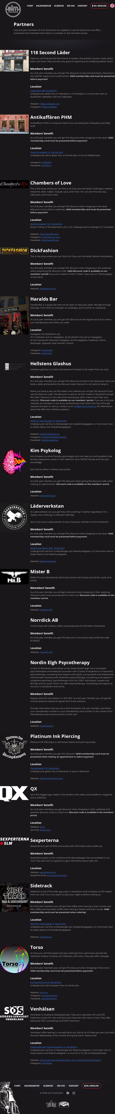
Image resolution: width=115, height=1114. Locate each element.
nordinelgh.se (46, 726)
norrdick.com (46, 652)
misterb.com (46, 610)
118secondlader (49, 107)
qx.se (42, 827)
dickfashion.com (48, 288)
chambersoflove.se (49, 234)
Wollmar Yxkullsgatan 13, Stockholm (48, 421)
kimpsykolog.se (47, 496)
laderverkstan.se (48, 561)
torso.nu (44, 992)
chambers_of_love (51, 237)
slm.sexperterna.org (57, 875)
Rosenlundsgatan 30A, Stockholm (47, 548)
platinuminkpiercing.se (51, 778)
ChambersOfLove (50, 240)
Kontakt (82, 5)
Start (30, 5)
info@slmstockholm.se (85, 406)
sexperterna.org (48, 872)
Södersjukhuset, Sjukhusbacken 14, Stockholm (53, 1047)
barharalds (47, 350)
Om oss (71, 5)
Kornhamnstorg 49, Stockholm (45, 982)
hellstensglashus (49, 440)
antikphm (47, 162)
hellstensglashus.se (49, 434)
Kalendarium (43, 5)
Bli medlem (100, 5)
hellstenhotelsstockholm (54, 437)
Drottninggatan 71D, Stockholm (46, 224)
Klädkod (59, 5)
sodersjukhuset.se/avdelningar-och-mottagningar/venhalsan (70, 1060)
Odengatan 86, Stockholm (43, 91)
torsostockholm (50, 995)
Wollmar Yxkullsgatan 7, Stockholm (48, 924)
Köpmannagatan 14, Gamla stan (46, 152)
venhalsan (47, 1063)
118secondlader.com (50, 104)
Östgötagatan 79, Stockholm (44, 768)
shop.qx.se (45, 830)
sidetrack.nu (46, 937)
